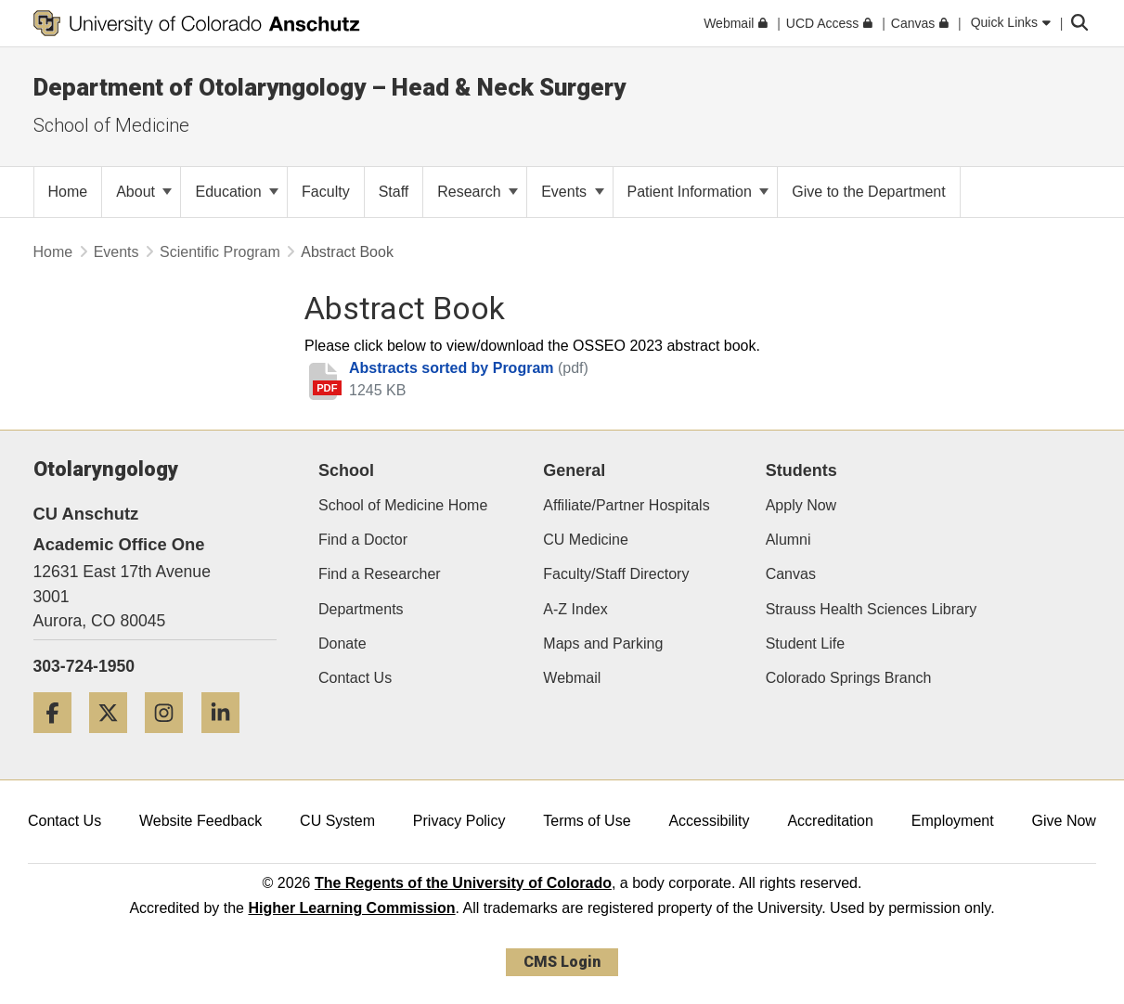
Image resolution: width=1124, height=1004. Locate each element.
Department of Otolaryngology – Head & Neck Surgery (329, 87)
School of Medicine (111, 125)
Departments (361, 609)
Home (53, 252)
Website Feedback (200, 821)
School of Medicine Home (402, 505)
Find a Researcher (379, 574)
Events (572, 192)
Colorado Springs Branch (849, 678)
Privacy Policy (459, 821)
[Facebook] (59, 740)
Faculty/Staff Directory (616, 574)
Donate (342, 643)
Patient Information (698, 192)
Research (477, 192)
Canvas (791, 574)
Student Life (805, 643)
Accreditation (830, 821)
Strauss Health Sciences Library (871, 609)
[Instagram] (171, 740)
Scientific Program (220, 252)
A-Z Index (575, 609)
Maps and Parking (603, 643)
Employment (952, 821)
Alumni (788, 539)
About (144, 192)
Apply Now (801, 505)
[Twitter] (115, 740)
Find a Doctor (362, 539)
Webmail (572, 678)
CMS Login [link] (562, 962)
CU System (337, 821)
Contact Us (355, 678)
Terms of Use (586, 821)
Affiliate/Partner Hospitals (626, 505)
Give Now (1064, 821)
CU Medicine (585, 539)
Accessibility (708, 821)
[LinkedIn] (227, 740)
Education (236, 192)
